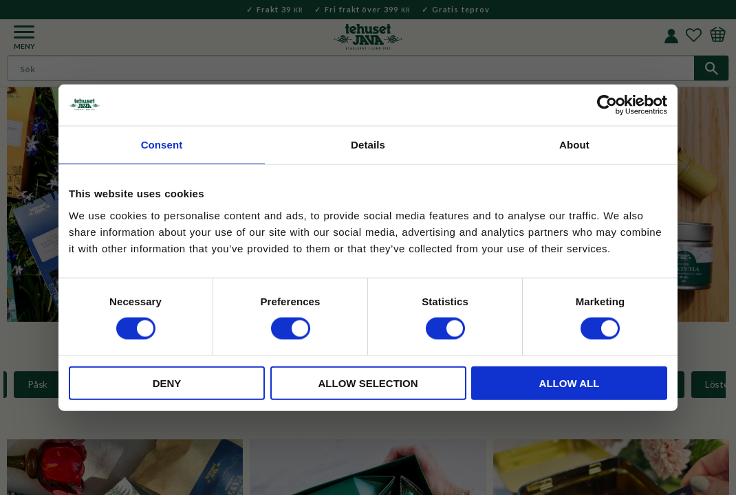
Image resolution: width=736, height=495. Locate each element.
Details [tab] (368, 145)
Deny (167, 382)
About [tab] (574, 145)
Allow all (569, 382)
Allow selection (368, 382)
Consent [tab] (162, 145)
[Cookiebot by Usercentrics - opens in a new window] (607, 105)
